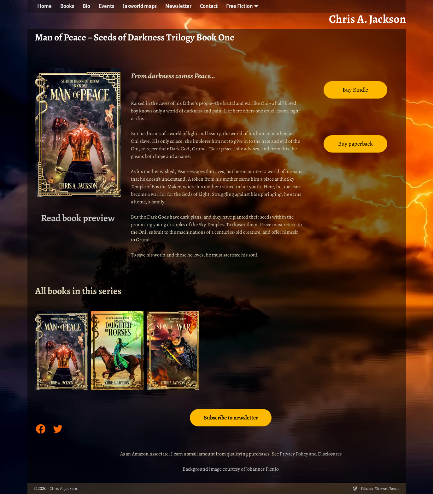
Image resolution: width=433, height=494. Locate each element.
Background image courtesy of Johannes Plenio (231, 469)
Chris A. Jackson (64, 488)
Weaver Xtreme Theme (380, 488)
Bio (86, 6)
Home (44, 6)
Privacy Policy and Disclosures (311, 453)
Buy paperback (355, 144)
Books (67, 6)
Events (106, 6)
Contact (209, 6)
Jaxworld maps (140, 6)
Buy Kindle (355, 89)
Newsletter (178, 6)
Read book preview (78, 218)
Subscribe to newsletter (231, 417)
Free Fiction (243, 6)
